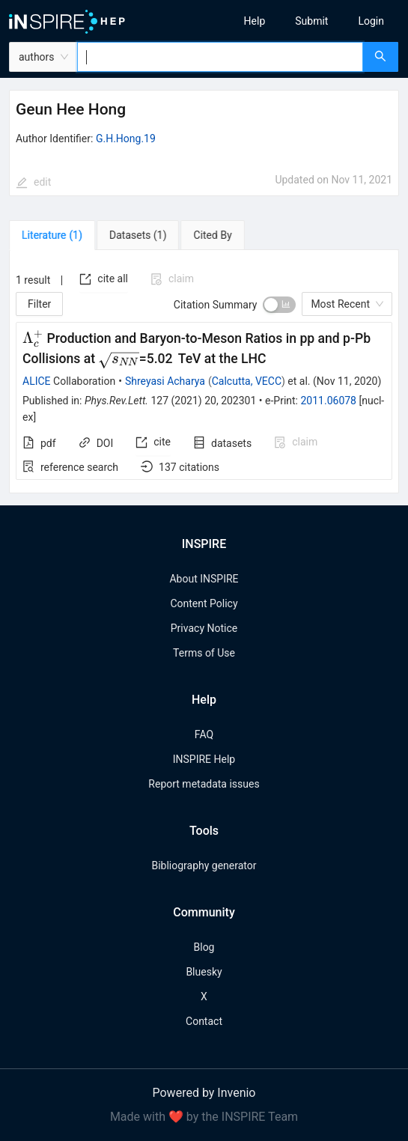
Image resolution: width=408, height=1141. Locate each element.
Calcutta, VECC (246, 381)
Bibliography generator (203, 865)
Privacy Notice (204, 628)
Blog (204, 947)
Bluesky (204, 972)
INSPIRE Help (204, 759)
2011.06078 (328, 401)
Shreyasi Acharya (165, 381)
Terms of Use (204, 653)
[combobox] (220, 57)
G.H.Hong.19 (126, 138)
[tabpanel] (204, 372)
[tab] (52, 235)
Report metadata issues (203, 784)
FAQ (204, 734)
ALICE (36, 381)
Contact (204, 1021)
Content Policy (203, 603)
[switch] (279, 304)
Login (371, 21)
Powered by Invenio (204, 1093)
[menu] (311, 21)
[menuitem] (255, 21)
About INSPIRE (203, 579)
